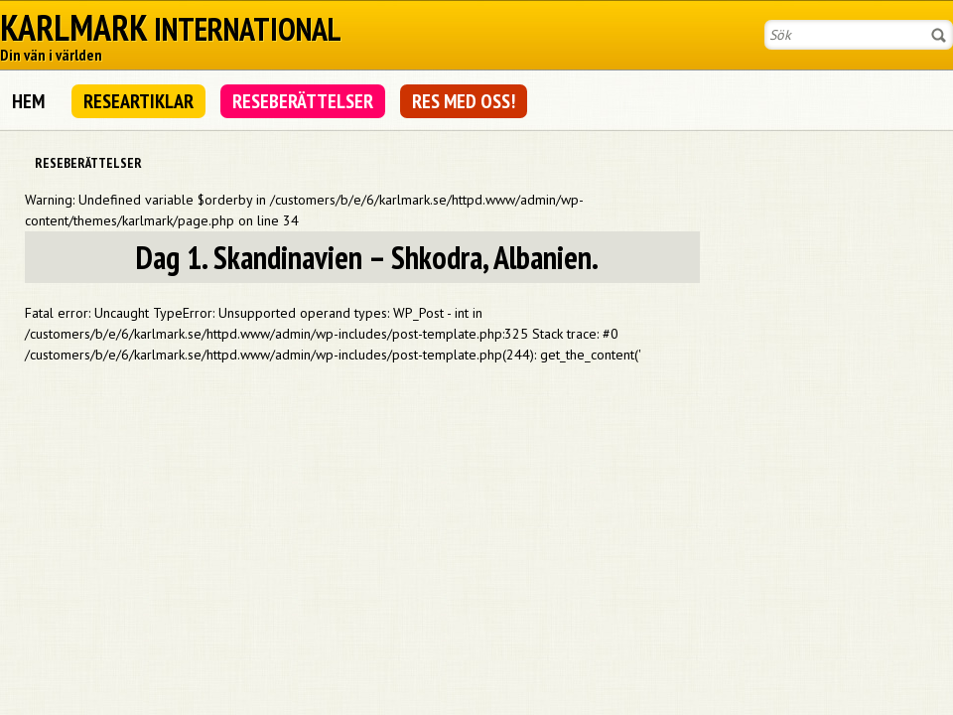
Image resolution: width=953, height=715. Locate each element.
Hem (28, 101)
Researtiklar (138, 101)
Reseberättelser (302, 101)
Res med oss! (463, 101)
